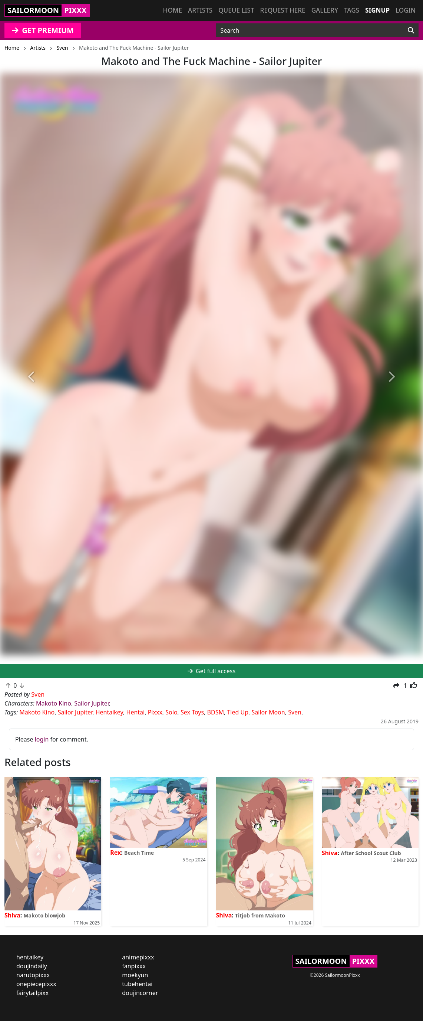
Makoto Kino (53, 703)
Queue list (236, 10)
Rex (115, 852)
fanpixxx (134, 966)
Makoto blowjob (44, 915)
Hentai (135, 712)
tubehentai (137, 984)
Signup (377, 10)
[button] (31, 377)
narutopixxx (33, 975)
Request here (282, 10)
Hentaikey (109, 712)
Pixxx (155, 712)
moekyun (135, 975)
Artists (200, 10)
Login (406, 10)
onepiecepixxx (36, 984)
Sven (294, 712)
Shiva (12, 915)
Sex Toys (192, 712)
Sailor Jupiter (91, 703)
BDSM (215, 712)
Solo (171, 712)
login (42, 739)
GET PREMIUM (43, 30)
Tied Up (237, 712)
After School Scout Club (371, 853)
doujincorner (140, 993)
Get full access (211, 671)
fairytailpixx (32, 993)
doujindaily (31, 966)
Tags (351, 10)
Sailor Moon (268, 712)
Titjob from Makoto (260, 915)
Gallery (324, 10)
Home (172, 10)
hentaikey (29, 957)
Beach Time (139, 852)
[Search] (411, 30)
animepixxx (138, 957)
